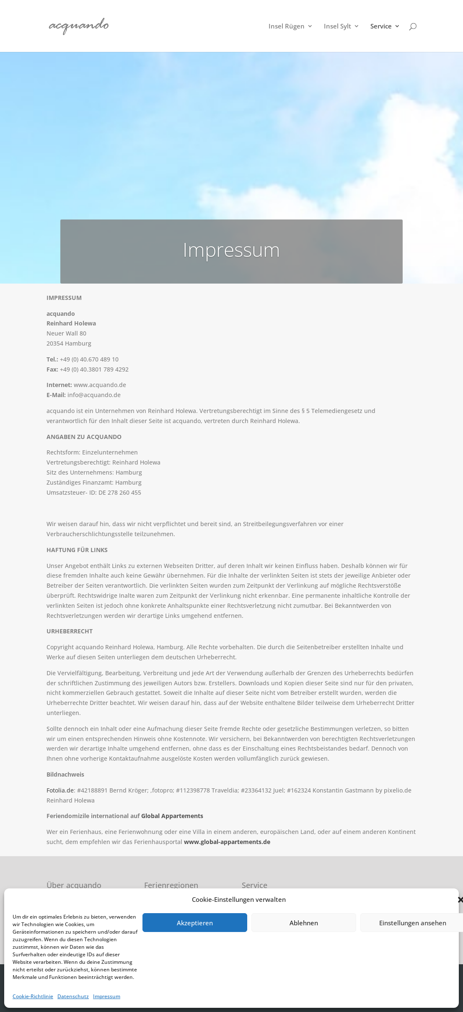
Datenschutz (73, 996)
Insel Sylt (337, 26)
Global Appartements (172, 816)
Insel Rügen (287, 26)
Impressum (106, 996)
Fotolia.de (60, 790)
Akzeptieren (195, 923)
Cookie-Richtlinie (33, 996)
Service (381, 26)
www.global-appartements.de (227, 842)
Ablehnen (304, 923)
